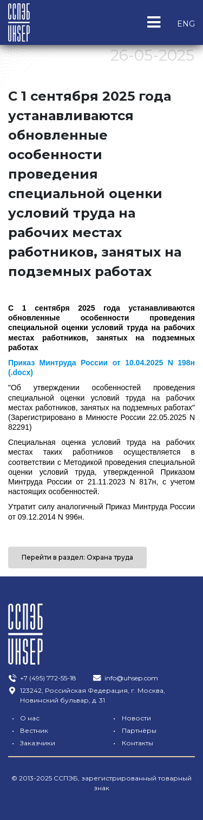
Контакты (131, 742)
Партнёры (132, 730)
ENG (186, 24)
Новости (130, 718)
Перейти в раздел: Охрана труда (77, 557)
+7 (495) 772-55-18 (42, 678)
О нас (24, 718)
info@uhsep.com (125, 678)
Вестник (28, 730)
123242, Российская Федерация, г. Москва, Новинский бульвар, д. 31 (86, 695)
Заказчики (31, 742)
